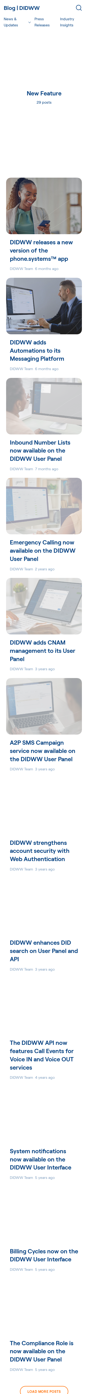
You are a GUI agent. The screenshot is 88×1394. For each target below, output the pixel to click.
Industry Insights (67, 21)
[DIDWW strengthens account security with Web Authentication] (44, 806)
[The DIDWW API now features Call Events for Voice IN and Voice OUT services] (44, 1006)
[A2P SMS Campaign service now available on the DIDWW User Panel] (44, 706)
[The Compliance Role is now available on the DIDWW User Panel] (44, 1307)
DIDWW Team (21, 268)
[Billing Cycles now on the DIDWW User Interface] (44, 1215)
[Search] (78, 7)
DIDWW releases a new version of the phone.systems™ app (41, 250)
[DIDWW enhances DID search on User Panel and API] (44, 906)
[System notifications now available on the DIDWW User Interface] (44, 1115)
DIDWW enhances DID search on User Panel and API (44, 950)
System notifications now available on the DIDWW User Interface (40, 1159)
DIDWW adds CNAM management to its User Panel (42, 650)
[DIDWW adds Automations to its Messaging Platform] (44, 306)
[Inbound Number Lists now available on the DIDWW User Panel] (44, 406)
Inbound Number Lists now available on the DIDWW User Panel (40, 450)
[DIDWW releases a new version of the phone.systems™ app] (44, 206)
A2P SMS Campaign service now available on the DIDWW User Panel (42, 750)
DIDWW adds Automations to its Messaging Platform (37, 350)
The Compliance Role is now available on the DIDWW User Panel (41, 1351)
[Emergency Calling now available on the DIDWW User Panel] (44, 506)
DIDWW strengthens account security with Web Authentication (39, 851)
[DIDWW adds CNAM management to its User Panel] (44, 606)
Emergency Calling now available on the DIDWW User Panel (43, 550)
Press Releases (42, 21)
